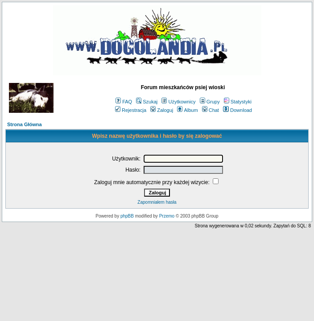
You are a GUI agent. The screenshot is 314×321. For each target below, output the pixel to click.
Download (237, 110)
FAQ (124, 101)
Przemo (166, 216)
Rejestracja (130, 110)
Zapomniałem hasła (156, 202)
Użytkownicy (178, 101)
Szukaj (146, 101)
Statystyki (238, 101)
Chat (210, 110)
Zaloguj (161, 110)
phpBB (127, 216)
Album (187, 110)
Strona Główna (24, 124)
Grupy (210, 101)
